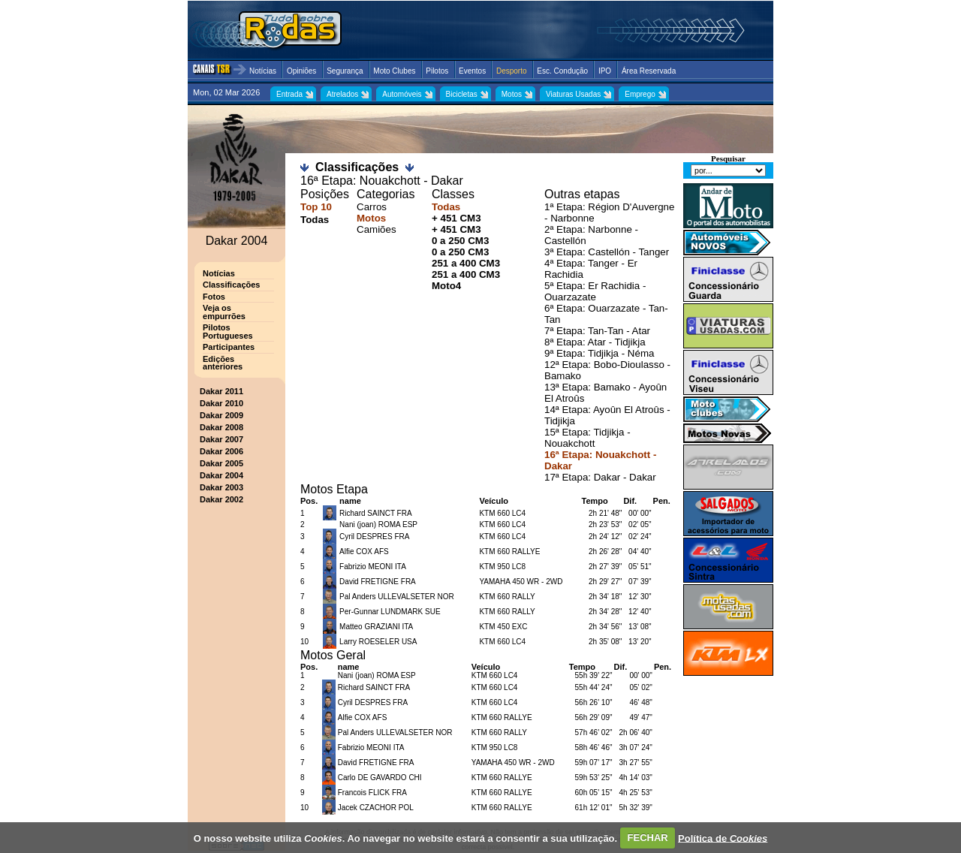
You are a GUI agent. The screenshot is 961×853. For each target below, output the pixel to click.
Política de (722, 837)
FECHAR (648, 837)
